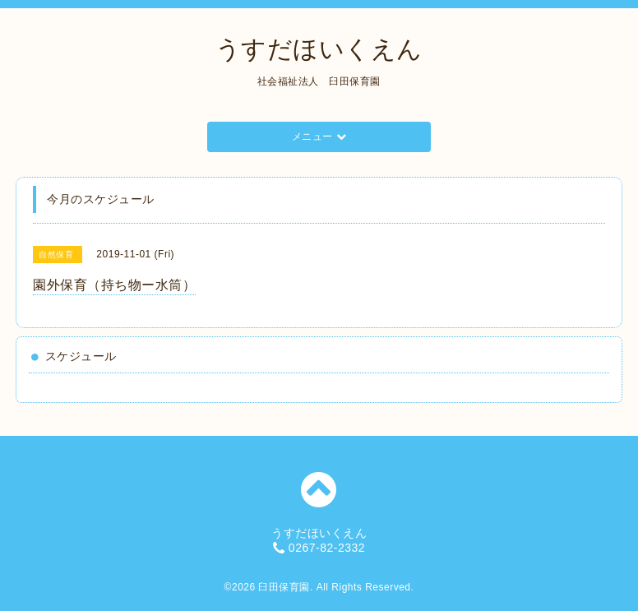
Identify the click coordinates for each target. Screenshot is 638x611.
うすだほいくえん (319, 48)
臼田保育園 (284, 587)
